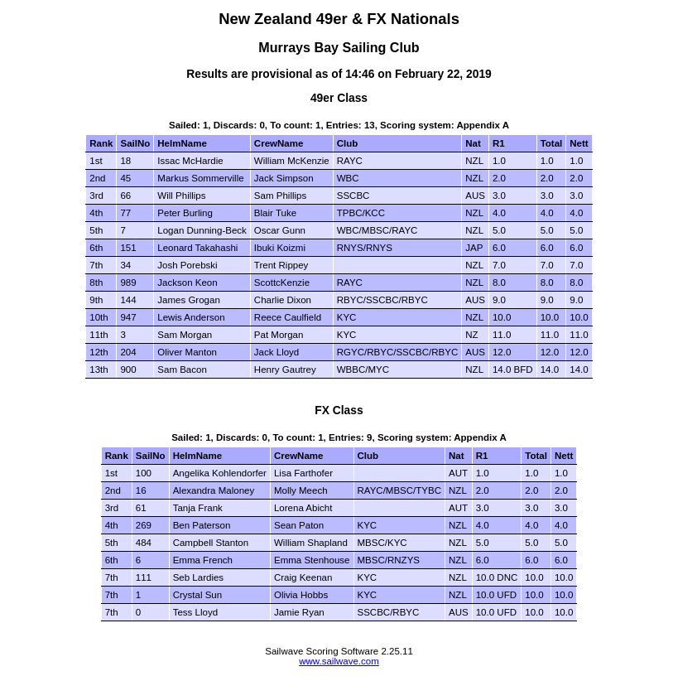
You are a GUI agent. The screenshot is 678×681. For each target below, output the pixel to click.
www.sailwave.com (339, 661)
